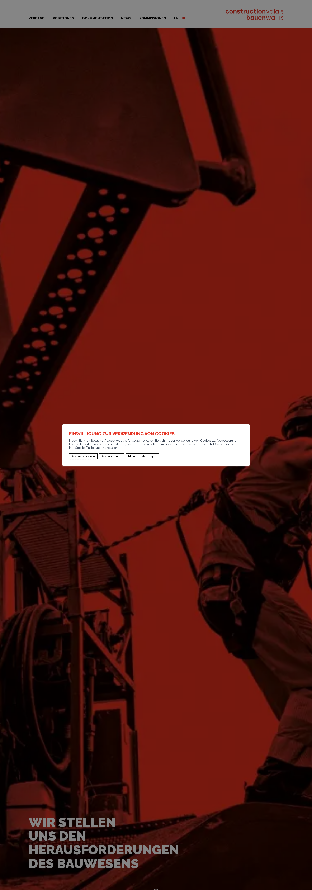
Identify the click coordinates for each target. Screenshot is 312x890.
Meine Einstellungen (142, 456)
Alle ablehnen (111, 456)
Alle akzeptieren (83, 456)
